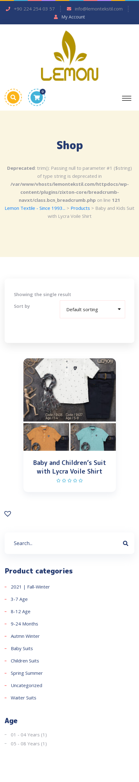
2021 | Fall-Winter (30, 587)
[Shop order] (92, 309)
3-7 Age (19, 599)
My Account (73, 17)
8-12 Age (21, 611)
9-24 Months (24, 624)
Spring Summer (27, 673)
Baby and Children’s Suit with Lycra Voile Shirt (69, 466)
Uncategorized (26, 685)
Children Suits (25, 661)
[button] (8, 513)
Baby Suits (22, 648)
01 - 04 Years (25, 734)
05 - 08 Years (25, 743)
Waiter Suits (23, 697)
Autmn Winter (25, 636)
